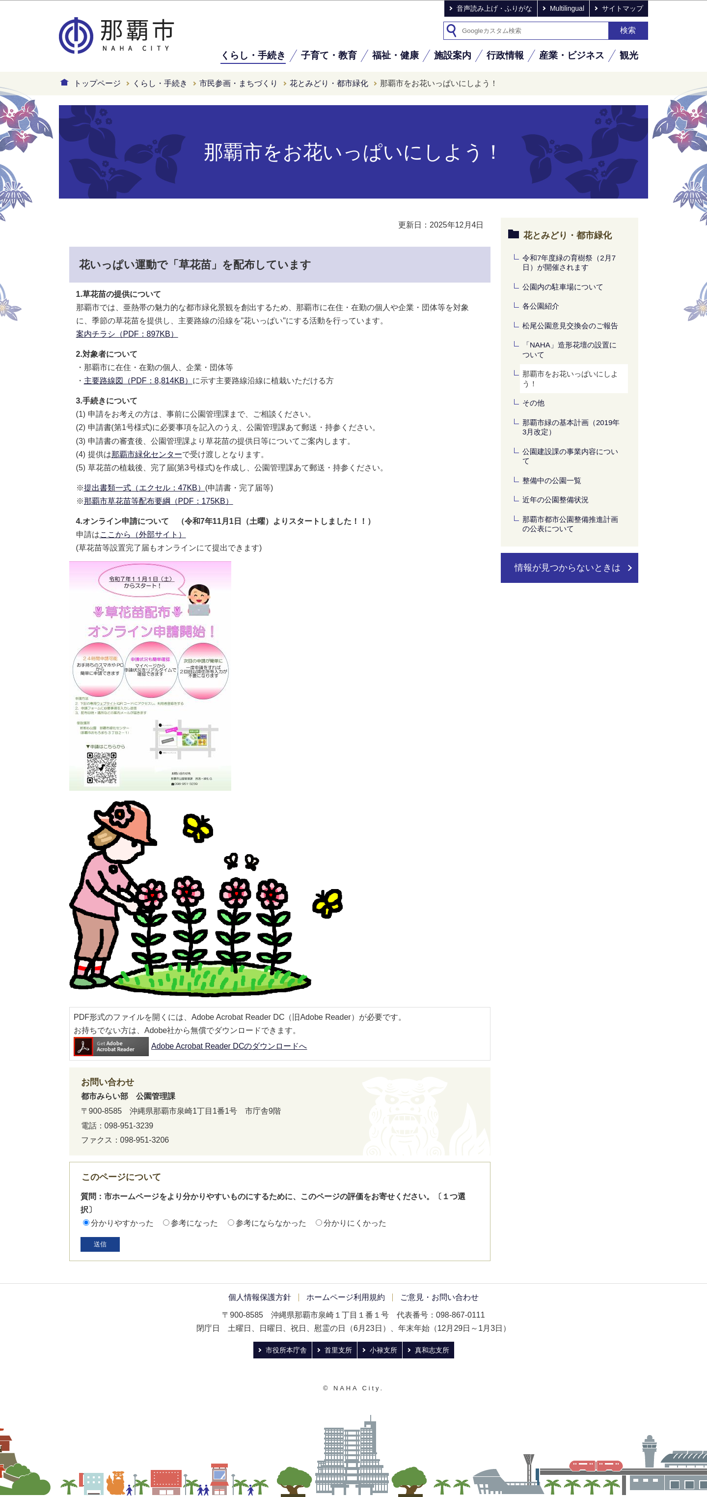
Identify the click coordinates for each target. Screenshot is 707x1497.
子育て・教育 (329, 55)
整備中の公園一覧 (551, 480)
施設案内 (452, 55)
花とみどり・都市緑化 (329, 83)
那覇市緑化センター (146, 454)
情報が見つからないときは (568, 568)
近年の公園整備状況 (555, 499)
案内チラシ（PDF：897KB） (127, 334)
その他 (533, 403)
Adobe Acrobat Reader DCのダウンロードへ (190, 1046)
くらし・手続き (253, 55)
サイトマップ (622, 8)
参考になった (194, 1223)
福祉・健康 (395, 55)
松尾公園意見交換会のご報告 (570, 325)
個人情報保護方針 (259, 1297)
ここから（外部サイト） (143, 534)
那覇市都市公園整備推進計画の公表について (570, 524)
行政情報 (505, 55)
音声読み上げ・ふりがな (494, 8)
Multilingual (567, 8)
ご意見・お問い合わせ (439, 1297)
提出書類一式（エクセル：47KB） (144, 488)
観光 (629, 55)
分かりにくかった (355, 1223)
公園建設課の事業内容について (570, 456)
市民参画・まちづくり (238, 83)
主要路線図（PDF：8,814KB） (138, 380)
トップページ (97, 83)
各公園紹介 (540, 306)
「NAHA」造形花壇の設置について (569, 350)
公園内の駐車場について (562, 287)
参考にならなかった (271, 1223)
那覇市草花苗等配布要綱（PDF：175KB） (158, 501)
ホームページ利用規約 (345, 1297)
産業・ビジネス (571, 55)
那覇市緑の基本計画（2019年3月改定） (571, 427)
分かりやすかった (122, 1223)
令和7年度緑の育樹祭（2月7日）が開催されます (569, 263)
